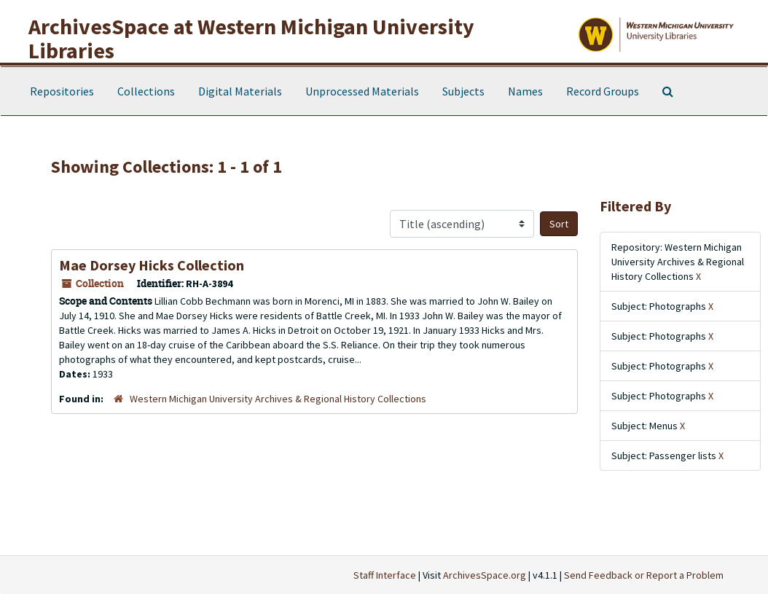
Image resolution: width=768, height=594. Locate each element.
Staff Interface (384, 575)
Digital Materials (240, 91)
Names (525, 91)
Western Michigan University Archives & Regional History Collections (278, 398)
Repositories (62, 91)
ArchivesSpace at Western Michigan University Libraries (251, 38)
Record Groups (602, 91)
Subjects (463, 91)
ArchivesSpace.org (484, 575)
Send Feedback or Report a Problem (644, 575)
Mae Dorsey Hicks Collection (151, 265)
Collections (146, 91)
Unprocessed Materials (362, 91)
